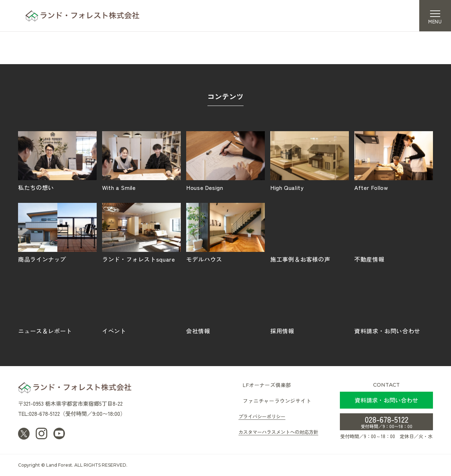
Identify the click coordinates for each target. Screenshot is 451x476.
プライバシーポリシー (261, 416)
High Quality (309, 160)
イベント (141, 304)
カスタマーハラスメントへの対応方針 (278, 432)
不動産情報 (393, 232)
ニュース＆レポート (57, 304)
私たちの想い (57, 160)
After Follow (393, 160)
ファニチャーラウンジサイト (277, 400)
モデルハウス (225, 232)
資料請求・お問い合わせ (393, 304)
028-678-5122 (386, 421)
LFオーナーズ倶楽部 (267, 384)
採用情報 (309, 304)
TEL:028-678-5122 (39, 413)
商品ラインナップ (57, 232)
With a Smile (141, 160)
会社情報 (225, 304)
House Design (225, 160)
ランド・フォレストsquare (141, 232)
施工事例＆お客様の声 (309, 232)
